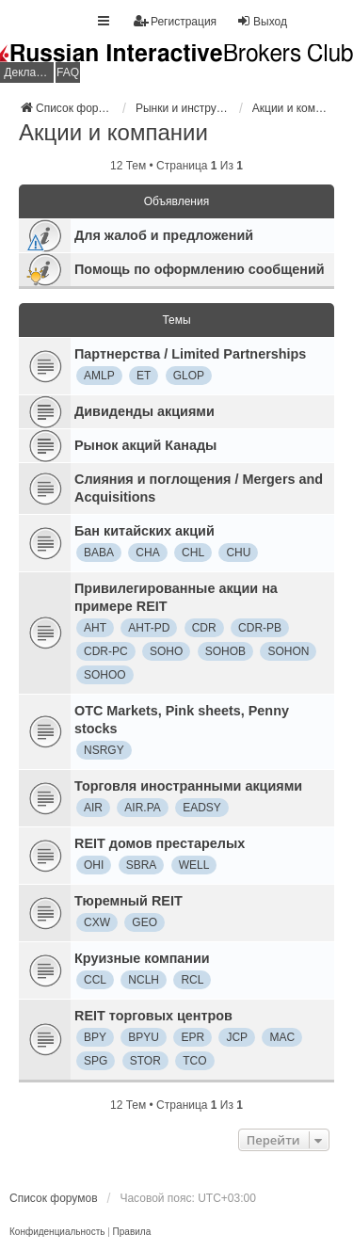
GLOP (188, 375)
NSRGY (104, 750)
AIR (93, 807)
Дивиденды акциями (144, 411)
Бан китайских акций (144, 530)
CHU (238, 552)
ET (143, 375)
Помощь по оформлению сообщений (199, 269)
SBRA (141, 865)
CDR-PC (106, 651)
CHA (147, 552)
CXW (97, 922)
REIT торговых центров (153, 1015)
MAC (282, 1037)
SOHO (166, 651)
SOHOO (105, 674)
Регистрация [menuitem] (175, 21)
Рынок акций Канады (145, 445)
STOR (145, 1060)
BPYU (143, 1037)
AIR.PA (142, 807)
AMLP (99, 375)
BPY (95, 1037)
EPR (192, 1037)
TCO (194, 1060)
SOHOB (225, 651)
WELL (194, 865)
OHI (94, 865)
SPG (95, 1060)
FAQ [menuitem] (67, 72)
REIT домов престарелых (159, 843)
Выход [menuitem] (261, 21)
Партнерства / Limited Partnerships (190, 353)
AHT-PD (148, 627)
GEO (144, 922)
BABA (99, 552)
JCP (237, 1037)
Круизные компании (142, 958)
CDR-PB (259, 627)
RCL (192, 979)
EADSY (202, 807)
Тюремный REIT (128, 900)
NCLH (143, 979)
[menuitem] (56, 1232)
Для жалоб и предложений (163, 235)
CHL (193, 552)
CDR (204, 627)
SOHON (288, 651)
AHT (95, 627)
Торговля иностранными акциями (188, 785)
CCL (95, 979)
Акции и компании (113, 132)
